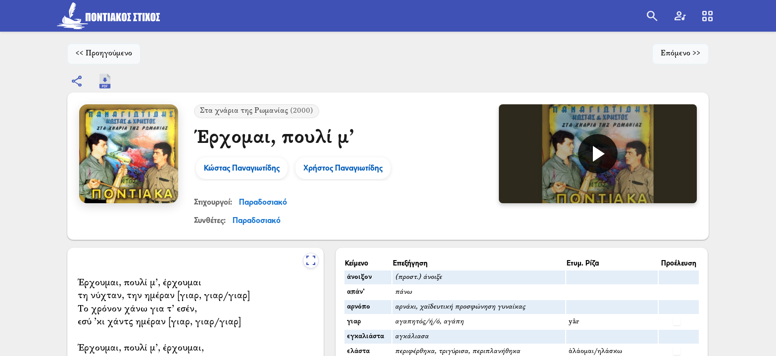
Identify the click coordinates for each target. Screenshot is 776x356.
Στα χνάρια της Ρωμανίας (256, 111)
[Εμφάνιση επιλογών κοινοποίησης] (77, 81)
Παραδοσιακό (263, 202)
